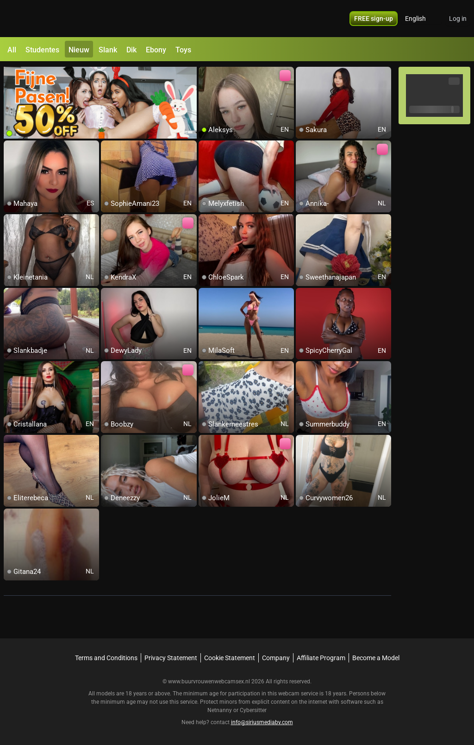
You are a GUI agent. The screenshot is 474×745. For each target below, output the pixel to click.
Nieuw (79, 49)
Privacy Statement (170, 658)
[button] (421, 18)
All (11, 49)
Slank (108, 49)
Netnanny (220, 710)
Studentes (42, 49)
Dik (131, 49)
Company (276, 658)
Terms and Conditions (106, 658)
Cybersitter (253, 710)
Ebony (156, 49)
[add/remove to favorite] (206, 74)
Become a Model (375, 658)
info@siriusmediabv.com (262, 722)
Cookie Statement (229, 658)
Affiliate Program (321, 658)
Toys (183, 49)
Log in (458, 18)
